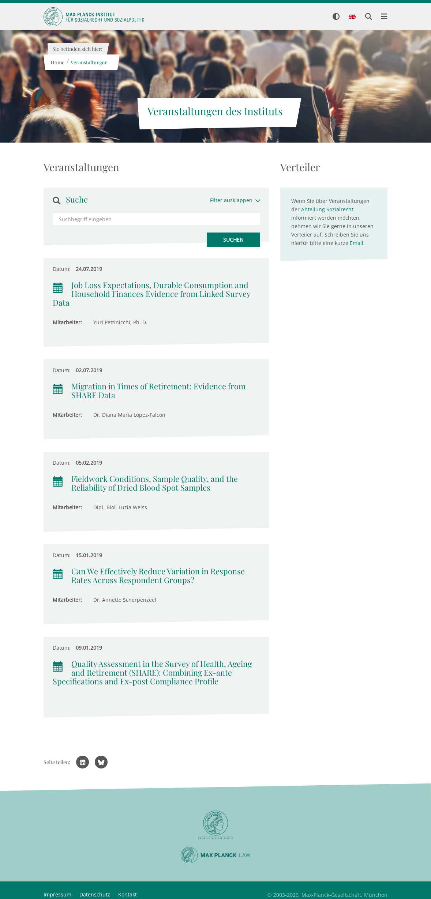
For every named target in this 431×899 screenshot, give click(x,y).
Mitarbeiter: (67, 322)
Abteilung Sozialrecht (327, 209)
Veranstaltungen (88, 62)
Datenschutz (94, 894)
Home (57, 62)
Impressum (57, 894)
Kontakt (127, 894)
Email (356, 242)
